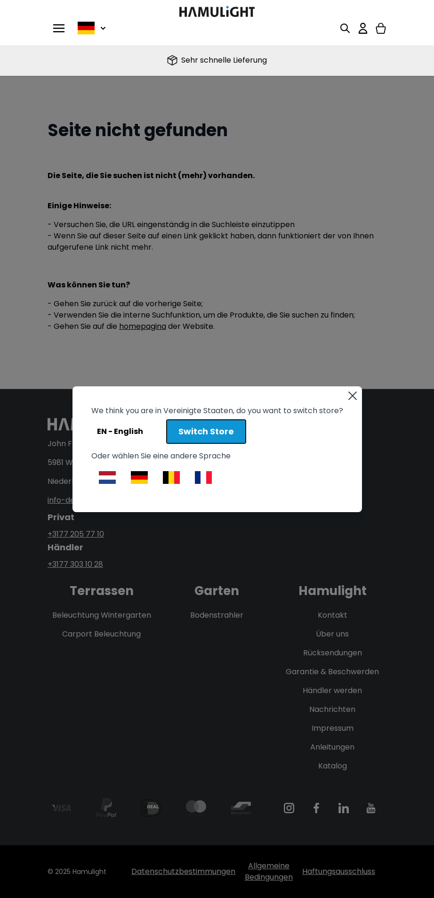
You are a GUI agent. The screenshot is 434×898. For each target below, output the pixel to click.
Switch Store (206, 431)
